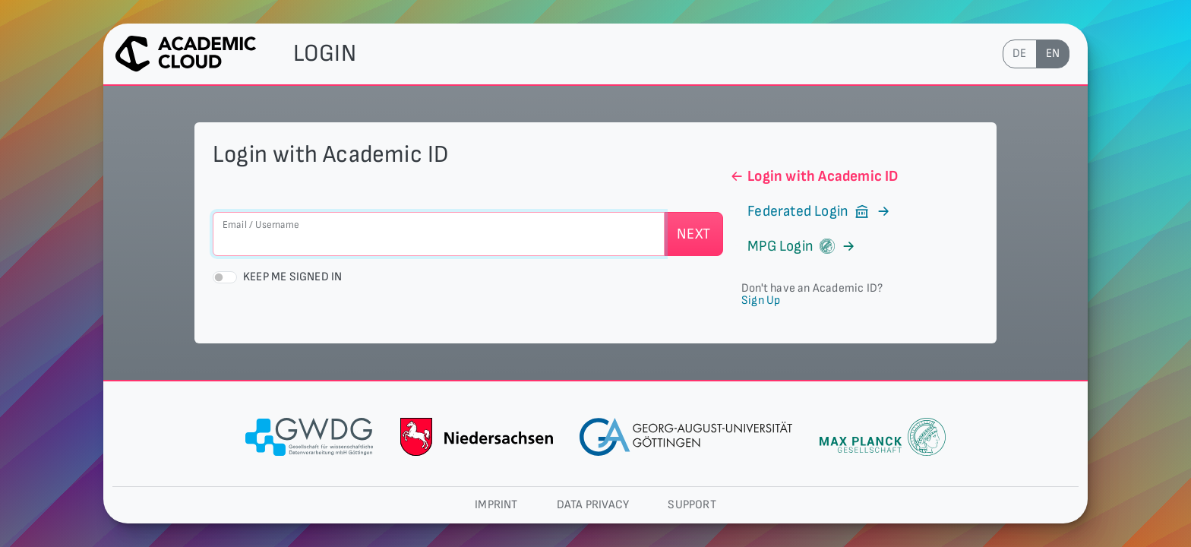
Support (692, 505)
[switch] (225, 277)
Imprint (496, 505)
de (1019, 53)
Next (693, 234)
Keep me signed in (292, 277)
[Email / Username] (439, 234)
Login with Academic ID (814, 176)
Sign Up (760, 300)
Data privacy (593, 505)
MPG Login (792, 246)
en (1053, 53)
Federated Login (810, 211)
